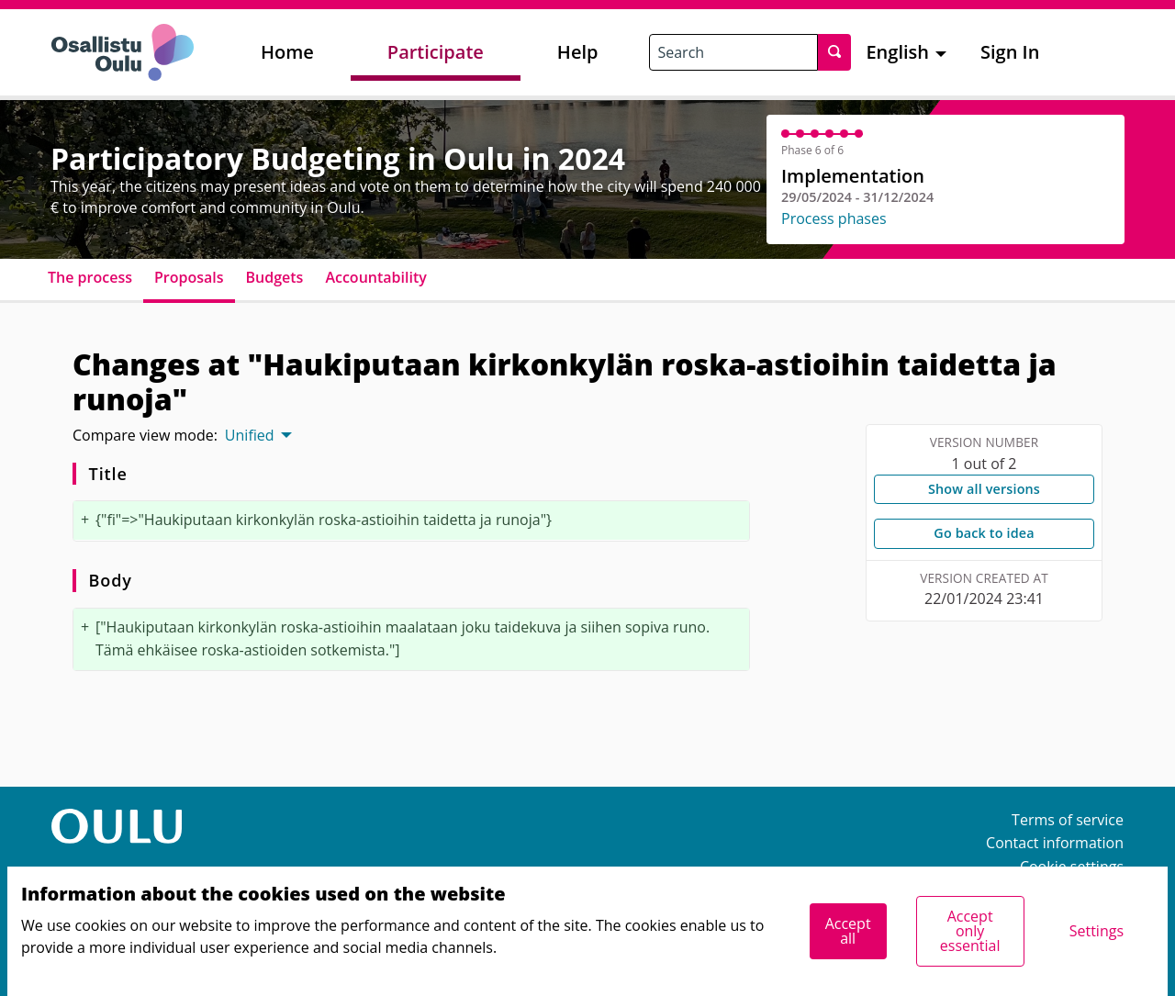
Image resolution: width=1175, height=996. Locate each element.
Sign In (1009, 51)
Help (578, 51)
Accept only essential (970, 931)
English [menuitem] (897, 51)
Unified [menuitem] (249, 435)
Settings (1096, 931)
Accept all (848, 930)
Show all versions (984, 489)
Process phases (834, 218)
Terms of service (1068, 820)
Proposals (189, 277)
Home (287, 51)
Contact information (1055, 843)
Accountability (375, 277)
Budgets (275, 277)
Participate (435, 51)
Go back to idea (984, 533)
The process (90, 277)
